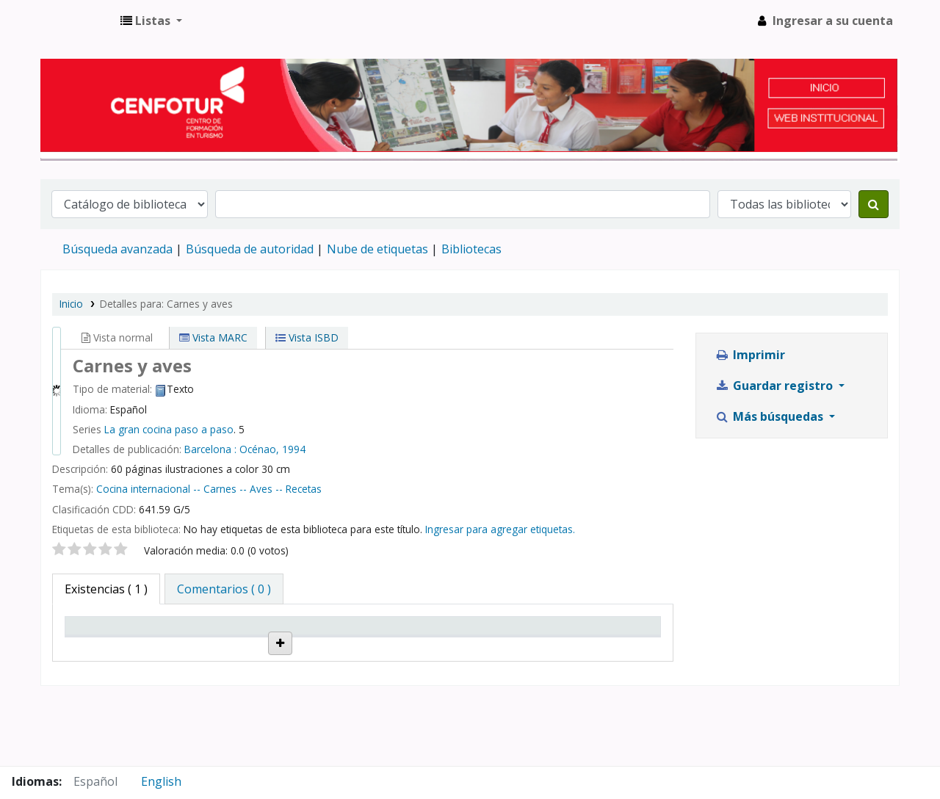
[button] (151, 20)
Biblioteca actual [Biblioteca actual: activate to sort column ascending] (200, 640)
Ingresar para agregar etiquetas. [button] (500, 529)
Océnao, (259, 449)
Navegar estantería (312, 688)
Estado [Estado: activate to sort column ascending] (390, 647)
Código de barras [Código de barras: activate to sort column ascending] (598, 640)
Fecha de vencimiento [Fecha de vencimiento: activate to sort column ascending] (504, 640)
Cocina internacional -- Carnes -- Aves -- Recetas (209, 489)
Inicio (71, 304)
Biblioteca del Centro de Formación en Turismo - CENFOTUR (78, 20)
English (161, 781)
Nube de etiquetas (377, 249)
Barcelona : (210, 449)
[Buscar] (873, 204)
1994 (294, 449)
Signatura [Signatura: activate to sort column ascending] (298, 647)
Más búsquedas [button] (770, 416)
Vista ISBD (307, 337)
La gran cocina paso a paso (169, 429)
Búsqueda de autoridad (250, 249)
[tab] (223, 589)
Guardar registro (775, 385)
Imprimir (750, 355)
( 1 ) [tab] (106, 589)
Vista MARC (213, 337)
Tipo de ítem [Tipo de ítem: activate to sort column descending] (108, 647)
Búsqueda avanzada (117, 249)
